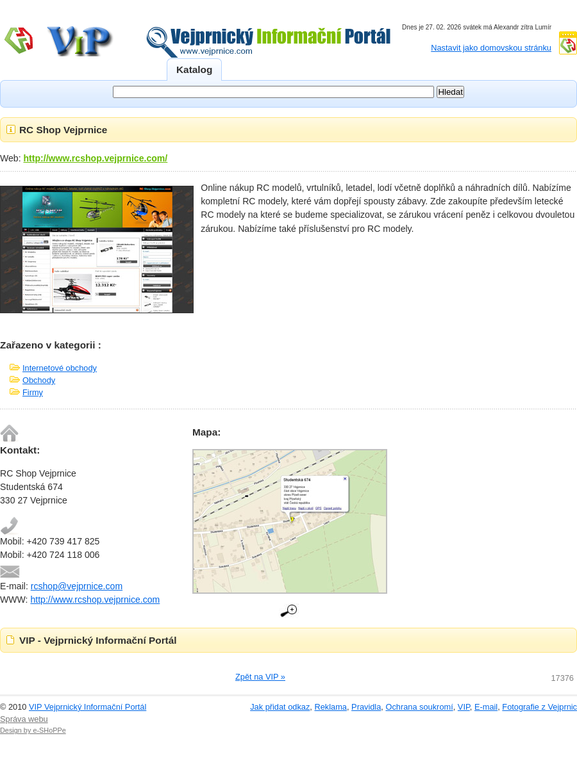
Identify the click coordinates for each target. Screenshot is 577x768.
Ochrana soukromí (419, 707)
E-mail (486, 707)
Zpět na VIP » (260, 677)
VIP (464, 707)
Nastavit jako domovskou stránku (491, 48)
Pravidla (366, 707)
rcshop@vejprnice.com (76, 586)
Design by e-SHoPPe (33, 730)
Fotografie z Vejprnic (539, 707)
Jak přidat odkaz (280, 707)
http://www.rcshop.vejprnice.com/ (96, 158)
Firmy (32, 392)
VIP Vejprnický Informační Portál (87, 707)
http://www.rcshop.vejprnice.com (95, 599)
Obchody (38, 380)
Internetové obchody (59, 368)
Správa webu (24, 719)
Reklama (330, 707)
